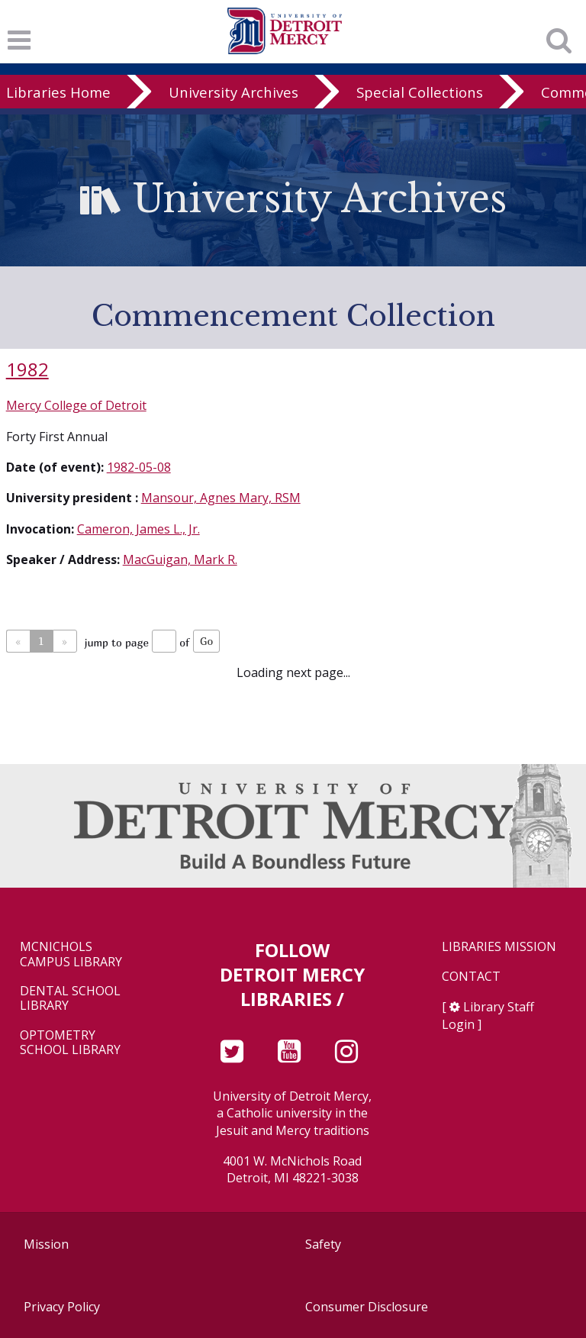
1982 (27, 369)
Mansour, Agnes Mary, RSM (221, 497)
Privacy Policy (62, 1306)
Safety (323, 1244)
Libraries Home (58, 92)
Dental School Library (70, 998)
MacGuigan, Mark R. (180, 559)
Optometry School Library (70, 1042)
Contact (471, 976)
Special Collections (419, 92)
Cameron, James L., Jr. (138, 529)
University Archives (233, 92)
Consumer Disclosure (366, 1306)
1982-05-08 (139, 467)
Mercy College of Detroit (76, 405)
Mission (46, 1244)
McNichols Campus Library (71, 954)
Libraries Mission (499, 947)
